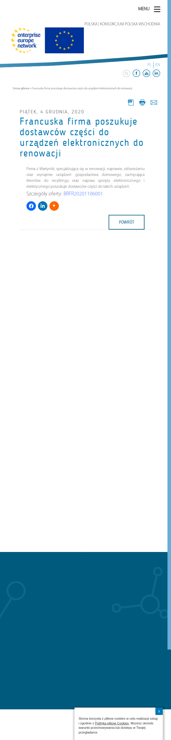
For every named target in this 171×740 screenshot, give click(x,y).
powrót (126, 222)
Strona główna (21, 88)
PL (149, 65)
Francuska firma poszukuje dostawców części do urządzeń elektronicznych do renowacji (82, 137)
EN (157, 65)
